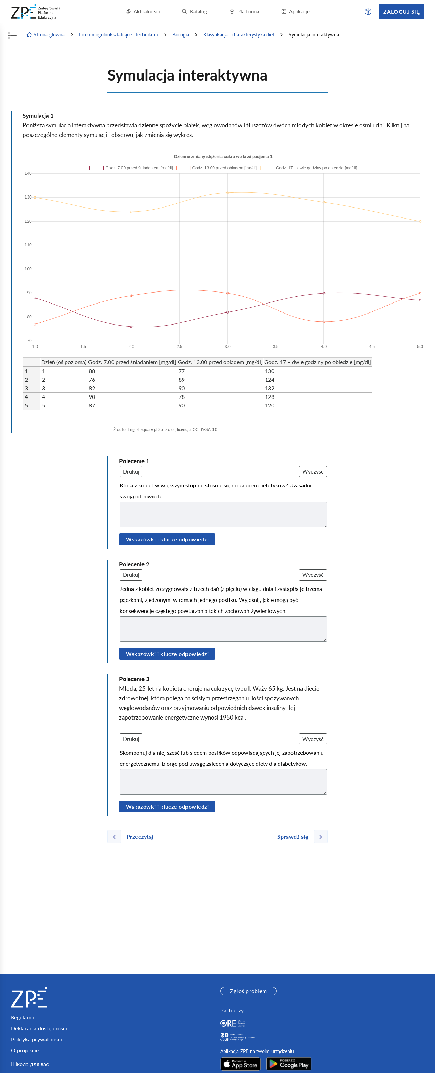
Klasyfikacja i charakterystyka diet (238, 35)
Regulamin (23, 1017)
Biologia (180, 35)
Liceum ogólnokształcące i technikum (118, 35)
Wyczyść (313, 471)
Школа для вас (30, 1064)
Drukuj (131, 471)
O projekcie (25, 1050)
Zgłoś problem (248, 991)
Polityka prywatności (36, 1039)
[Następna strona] (300, 836)
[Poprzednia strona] (133, 836)
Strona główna (45, 34)
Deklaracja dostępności (39, 1028)
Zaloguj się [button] (401, 11)
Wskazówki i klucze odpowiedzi (167, 539)
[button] (368, 12)
